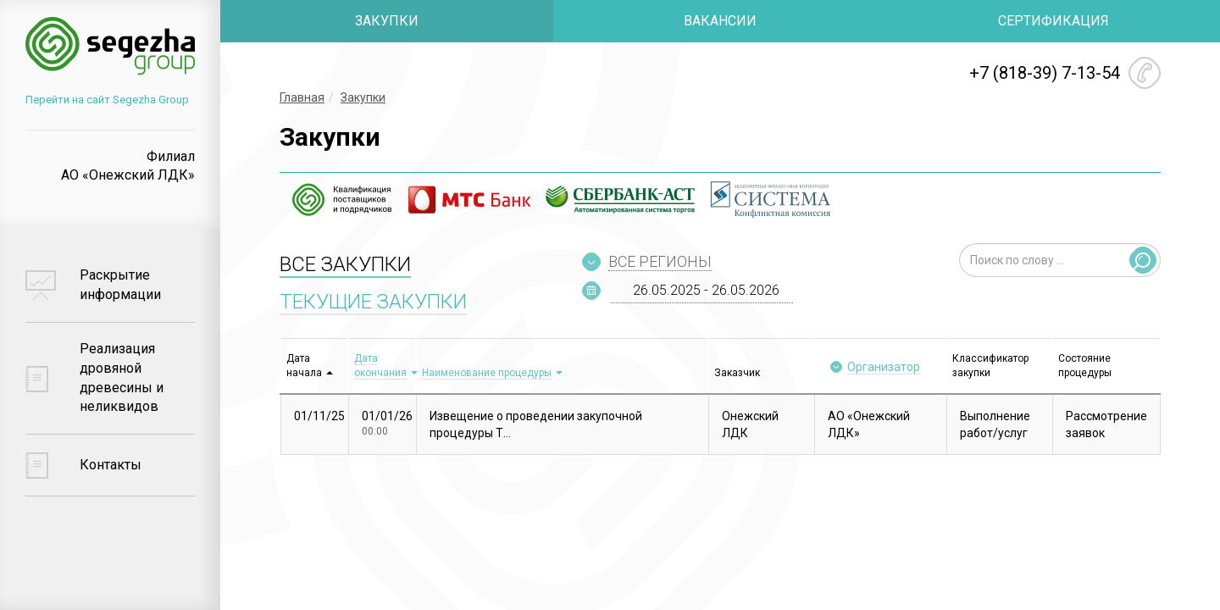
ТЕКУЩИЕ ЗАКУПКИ (373, 301)
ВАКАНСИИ (720, 21)
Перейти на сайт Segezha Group (107, 99)
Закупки (363, 97)
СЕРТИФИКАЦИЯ (1053, 21)
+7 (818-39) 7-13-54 (1044, 73)
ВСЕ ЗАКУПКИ (345, 264)
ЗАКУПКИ (387, 21)
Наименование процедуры (487, 373)
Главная (302, 97)
